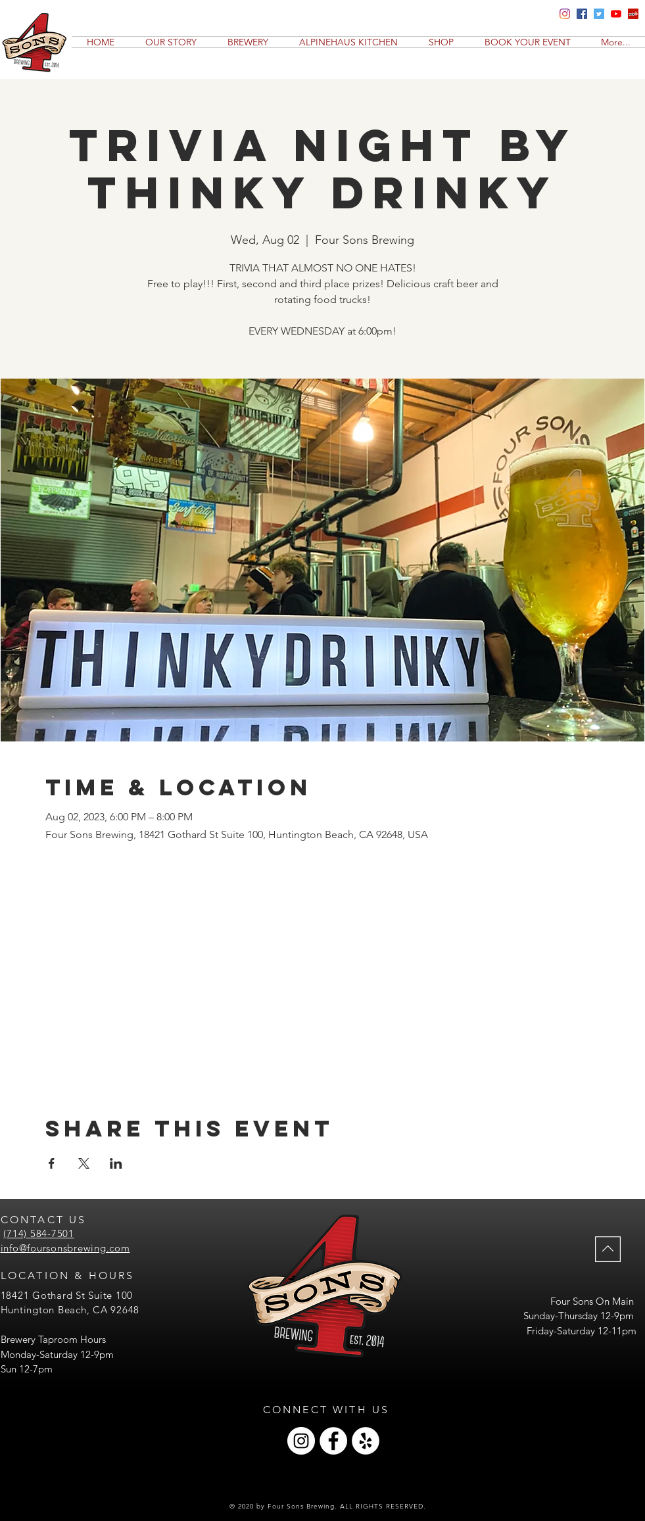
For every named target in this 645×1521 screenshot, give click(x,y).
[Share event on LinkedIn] (116, 1163)
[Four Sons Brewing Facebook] (582, 14)
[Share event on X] (84, 1163)
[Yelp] (633, 14)
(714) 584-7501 (38, 1233)
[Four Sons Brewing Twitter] (599, 14)
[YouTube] (616, 14)
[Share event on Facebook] (51, 1163)
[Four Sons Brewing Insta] (565, 14)
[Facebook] (333, 1441)
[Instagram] (301, 1441)
